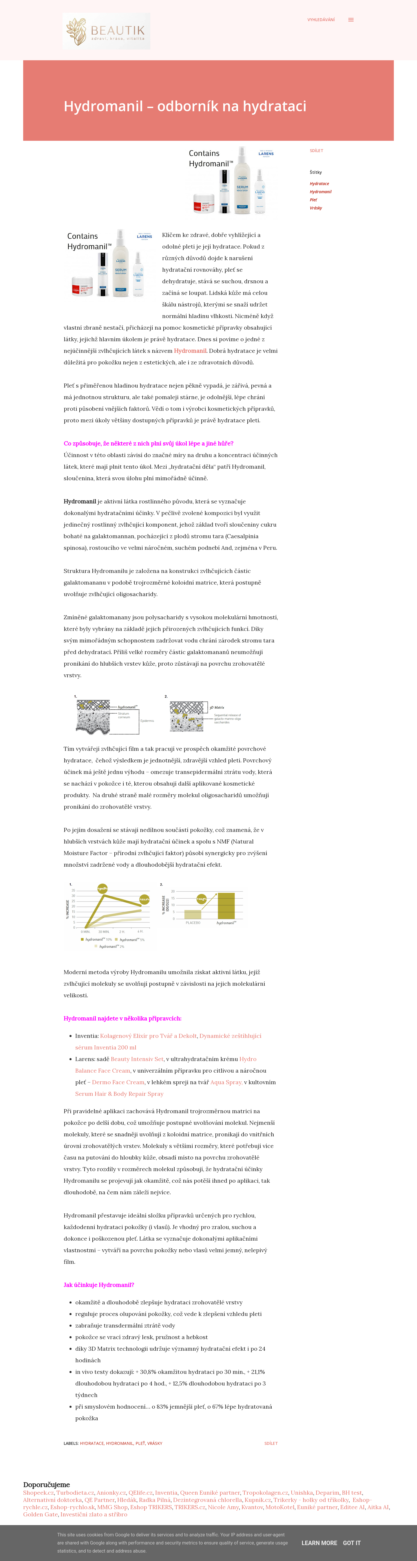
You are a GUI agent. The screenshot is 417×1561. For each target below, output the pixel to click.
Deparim (327, 1492)
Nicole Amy (223, 1507)
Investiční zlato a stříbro (94, 1514)
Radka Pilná (155, 1499)
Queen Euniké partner (210, 1492)
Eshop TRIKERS (151, 1507)
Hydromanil (190, 350)
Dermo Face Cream (118, 1082)
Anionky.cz (111, 1492)
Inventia (166, 1492)
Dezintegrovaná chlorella (207, 1499)
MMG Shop (112, 1507)
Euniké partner (317, 1507)
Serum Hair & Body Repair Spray (119, 1093)
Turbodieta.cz (75, 1492)
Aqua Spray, (227, 1082)
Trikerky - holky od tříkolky (311, 1499)
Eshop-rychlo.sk (72, 1507)
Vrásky (316, 208)
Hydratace (319, 183)
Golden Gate (40, 1514)
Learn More (319, 1543)
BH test (352, 1492)
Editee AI (352, 1507)
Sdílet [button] (316, 150)
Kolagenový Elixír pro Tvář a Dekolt (148, 1035)
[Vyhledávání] (321, 20)
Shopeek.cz (38, 1492)
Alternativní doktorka (52, 1499)
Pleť (313, 199)
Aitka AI (378, 1507)
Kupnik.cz (258, 1499)
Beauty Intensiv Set (137, 1058)
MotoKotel (280, 1507)
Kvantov (252, 1507)
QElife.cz (141, 1492)
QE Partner (100, 1499)
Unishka (302, 1492)
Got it (352, 1543)
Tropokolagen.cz (265, 1492)
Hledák (126, 1499)
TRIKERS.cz (190, 1507)
